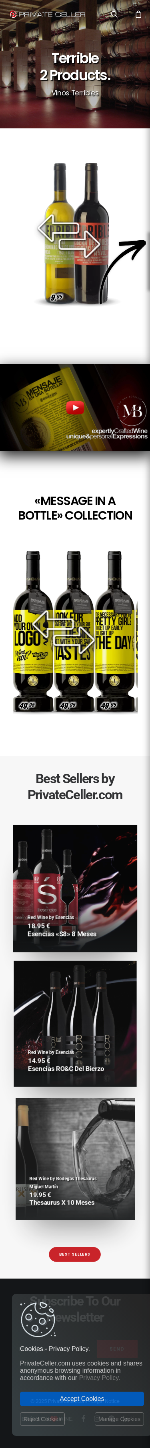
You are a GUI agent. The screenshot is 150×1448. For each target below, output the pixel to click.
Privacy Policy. (99, 1377)
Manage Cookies (119, 1419)
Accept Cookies (82, 1398)
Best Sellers (75, 1254)
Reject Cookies (42, 1419)
